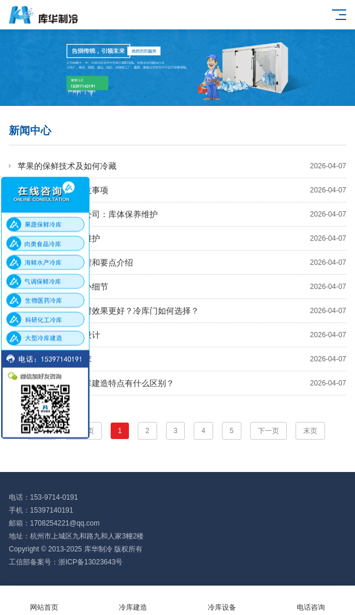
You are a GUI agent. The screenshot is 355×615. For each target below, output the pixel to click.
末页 (310, 431)
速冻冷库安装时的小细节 (182, 286)
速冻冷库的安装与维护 (182, 238)
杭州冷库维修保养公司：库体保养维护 (182, 214)
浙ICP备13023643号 (90, 562)
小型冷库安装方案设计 (182, 335)
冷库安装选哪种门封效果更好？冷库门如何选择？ (182, 311)
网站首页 (44, 600)
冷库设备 (222, 600)
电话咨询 (310, 600)
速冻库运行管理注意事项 (182, 190)
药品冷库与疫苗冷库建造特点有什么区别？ (182, 383)
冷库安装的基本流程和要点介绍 (182, 262)
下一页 (268, 431)
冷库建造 (133, 600)
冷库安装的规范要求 (182, 359)
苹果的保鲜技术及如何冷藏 (182, 166)
